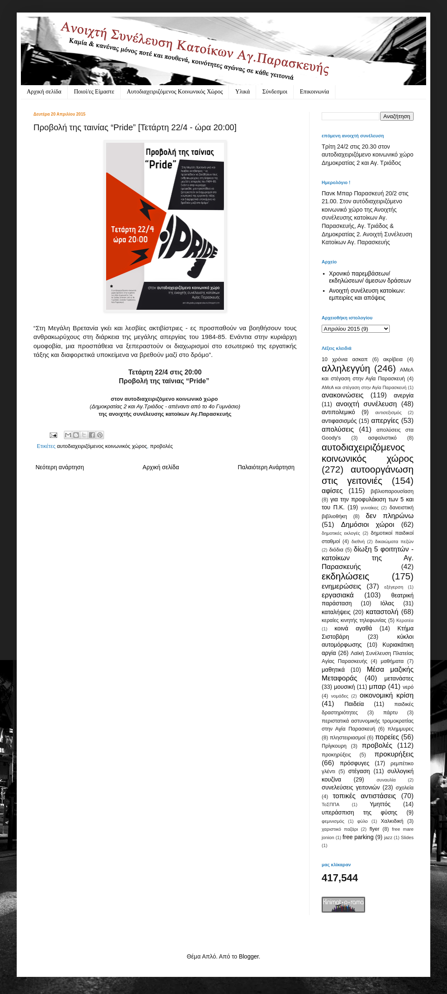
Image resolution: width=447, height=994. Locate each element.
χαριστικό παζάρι (340, 829)
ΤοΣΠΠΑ (330, 804)
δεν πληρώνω (390, 516)
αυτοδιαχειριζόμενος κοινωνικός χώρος (102, 446)
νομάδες (339, 695)
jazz (388, 837)
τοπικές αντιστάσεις (364, 796)
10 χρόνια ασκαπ (345, 359)
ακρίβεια (392, 359)
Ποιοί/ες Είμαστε (94, 92)
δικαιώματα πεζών (394, 541)
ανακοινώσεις (342, 395)
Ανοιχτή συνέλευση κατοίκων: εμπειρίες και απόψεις (367, 294)
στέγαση (359, 771)
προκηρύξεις (336, 755)
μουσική (344, 686)
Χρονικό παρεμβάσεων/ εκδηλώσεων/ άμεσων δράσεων (370, 277)
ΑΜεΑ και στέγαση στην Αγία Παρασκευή (364, 387)
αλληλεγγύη (346, 368)
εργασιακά (338, 595)
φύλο (362, 821)
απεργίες (385, 421)
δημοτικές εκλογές (341, 533)
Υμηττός (380, 804)
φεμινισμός (333, 821)
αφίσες (332, 491)
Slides (407, 837)
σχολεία (405, 788)
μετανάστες (399, 678)
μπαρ (377, 686)
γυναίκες (369, 507)
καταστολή (382, 612)
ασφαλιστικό (382, 438)
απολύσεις (338, 429)
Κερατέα (405, 620)
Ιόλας (387, 603)
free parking (358, 837)
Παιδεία (354, 704)
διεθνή (358, 541)
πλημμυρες (401, 729)
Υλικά (242, 92)
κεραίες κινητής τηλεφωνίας (354, 620)
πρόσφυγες (354, 763)
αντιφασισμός (339, 420)
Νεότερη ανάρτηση (60, 467)
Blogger (249, 956)
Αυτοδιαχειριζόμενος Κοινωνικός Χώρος (175, 92)
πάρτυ (390, 713)
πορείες (387, 737)
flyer (374, 829)
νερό (408, 687)
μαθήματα (392, 661)
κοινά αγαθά (353, 628)
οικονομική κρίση (387, 695)
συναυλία (386, 779)
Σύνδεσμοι (274, 92)
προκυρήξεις (394, 754)
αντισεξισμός (388, 412)
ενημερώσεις (341, 586)
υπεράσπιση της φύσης (359, 812)
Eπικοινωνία (314, 92)
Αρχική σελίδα (44, 92)
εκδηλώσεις (345, 576)
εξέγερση (393, 586)
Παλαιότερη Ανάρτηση (266, 467)
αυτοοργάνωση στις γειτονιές (368, 475)
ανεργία (404, 395)
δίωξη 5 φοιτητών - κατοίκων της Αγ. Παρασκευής (368, 557)
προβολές (161, 446)
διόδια (336, 550)
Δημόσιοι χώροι (367, 525)
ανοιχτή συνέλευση (366, 404)
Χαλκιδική (392, 821)
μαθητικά (333, 669)
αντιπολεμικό (338, 412)
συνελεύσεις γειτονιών (351, 787)
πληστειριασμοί (347, 738)
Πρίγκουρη (334, 746)
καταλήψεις (336, 612)
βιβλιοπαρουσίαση (392, 491)
